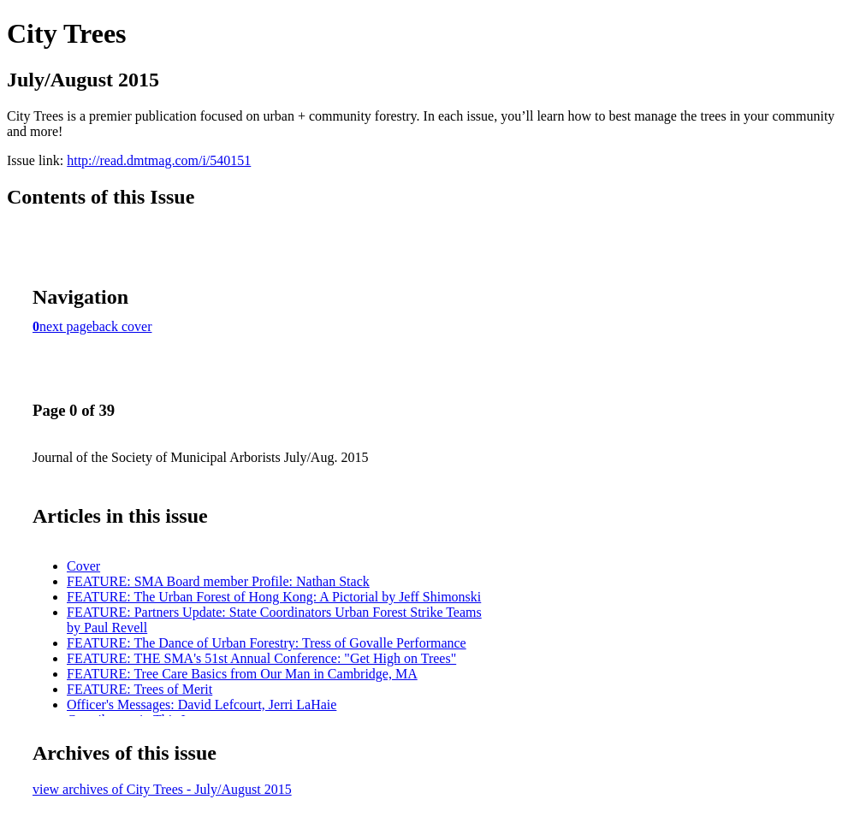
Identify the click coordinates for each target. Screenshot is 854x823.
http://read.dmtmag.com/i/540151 (159, 160)
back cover (122, 326)
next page (65, 326)
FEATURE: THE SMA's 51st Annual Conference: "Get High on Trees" (261, 658)
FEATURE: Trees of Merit (139, 689)
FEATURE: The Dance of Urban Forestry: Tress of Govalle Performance (266, 643)
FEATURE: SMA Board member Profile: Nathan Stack (218, 581)
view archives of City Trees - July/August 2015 (162, 789)
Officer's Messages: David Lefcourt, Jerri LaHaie (201, 704)
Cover (83, 566)
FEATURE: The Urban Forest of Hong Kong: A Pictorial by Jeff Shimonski (274, 596)
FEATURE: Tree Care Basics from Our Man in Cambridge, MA (242, 673)
